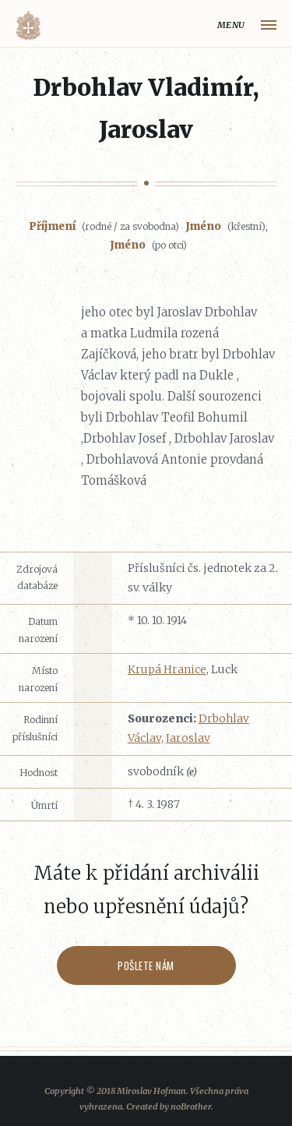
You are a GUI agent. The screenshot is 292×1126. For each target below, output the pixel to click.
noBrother (191, 1106)
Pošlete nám (146, 965)
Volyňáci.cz (28, 25)
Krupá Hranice (167, 669)
